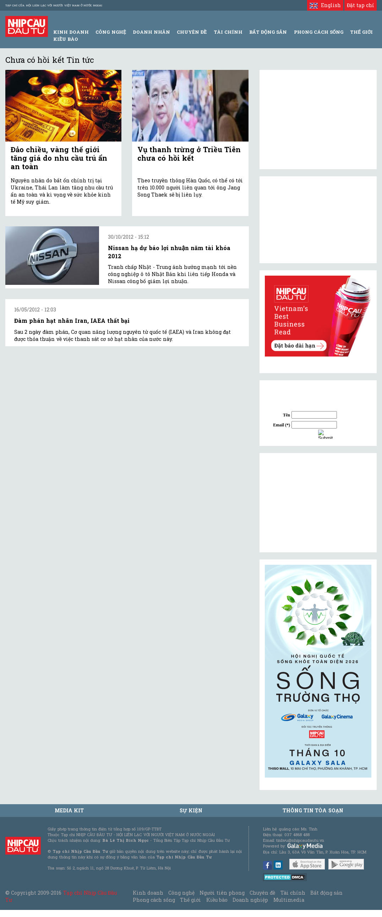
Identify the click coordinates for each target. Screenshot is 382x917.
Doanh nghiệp (250, 899)
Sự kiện (191, 810)
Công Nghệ (111, 32)
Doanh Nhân (151, 32)
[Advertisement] (318, 502)
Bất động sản (268, 32)
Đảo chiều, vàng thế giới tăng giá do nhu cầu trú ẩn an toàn (59, 158)
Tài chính (292, 892)
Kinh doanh (148, 892)
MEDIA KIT (69, 810)
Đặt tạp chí (360, 5)
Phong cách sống (154, 899)
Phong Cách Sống (318, 32)
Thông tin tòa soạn (313, 810)
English (325, 5)
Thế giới (361, 32)
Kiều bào (65, 39)
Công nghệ (181, 892)
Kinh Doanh (71, 32)
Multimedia (288, 899)
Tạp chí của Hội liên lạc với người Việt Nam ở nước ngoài (53, 5)
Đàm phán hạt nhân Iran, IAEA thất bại (72, 320)
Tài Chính (228, 32)
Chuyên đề (192, 32)
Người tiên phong (222, 892)
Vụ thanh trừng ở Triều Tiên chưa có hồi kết (189, 153)
